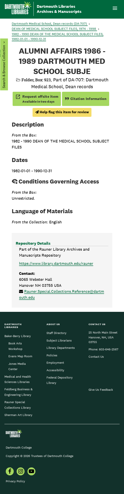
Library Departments (60, 348)
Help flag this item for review (62, 112)
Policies (51, 355)
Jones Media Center (17, 366)
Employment (55, 363)
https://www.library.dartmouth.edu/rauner (56, 263)
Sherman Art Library (18, 415)
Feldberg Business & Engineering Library (18, 391)
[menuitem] (10, 471)
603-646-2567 (108, 349)
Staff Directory (56, 333)
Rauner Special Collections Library (17, 404)
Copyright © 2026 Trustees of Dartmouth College (39, 456)
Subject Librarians (59, 340)
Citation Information (86, 98)
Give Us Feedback (101, 390)
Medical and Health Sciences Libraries (17, 379)
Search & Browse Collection (3, 66)
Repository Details (33, 243)
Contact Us (96, 357)
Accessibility (55, 370)
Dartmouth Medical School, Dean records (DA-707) (50, 23)
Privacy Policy (15, 481)
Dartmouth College (19, 447)
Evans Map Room (20, 356)
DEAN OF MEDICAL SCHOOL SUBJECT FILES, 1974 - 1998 (54, 29)
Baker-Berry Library (17, 336)
